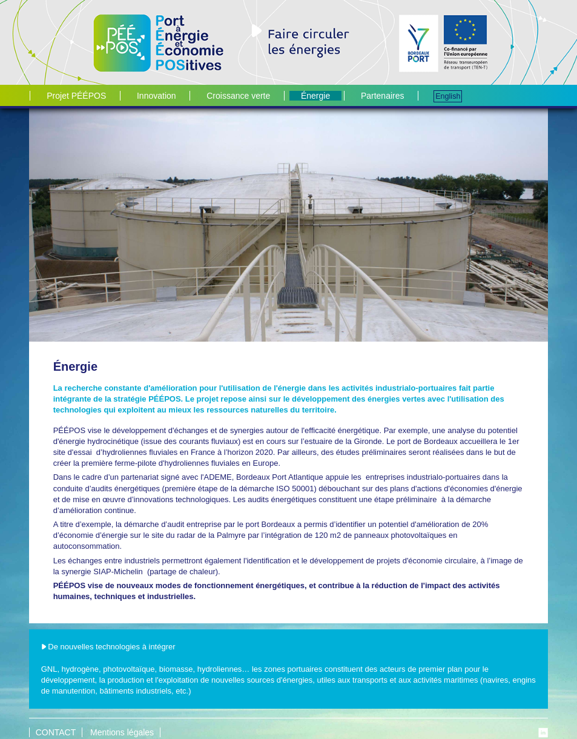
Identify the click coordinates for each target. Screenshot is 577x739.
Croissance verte (238, 96)
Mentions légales (122, 732)
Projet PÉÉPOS (76, 96)
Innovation (156, 96)
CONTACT (56, 732)
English (447, 96)
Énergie (315, 96)
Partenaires (382, 96)
